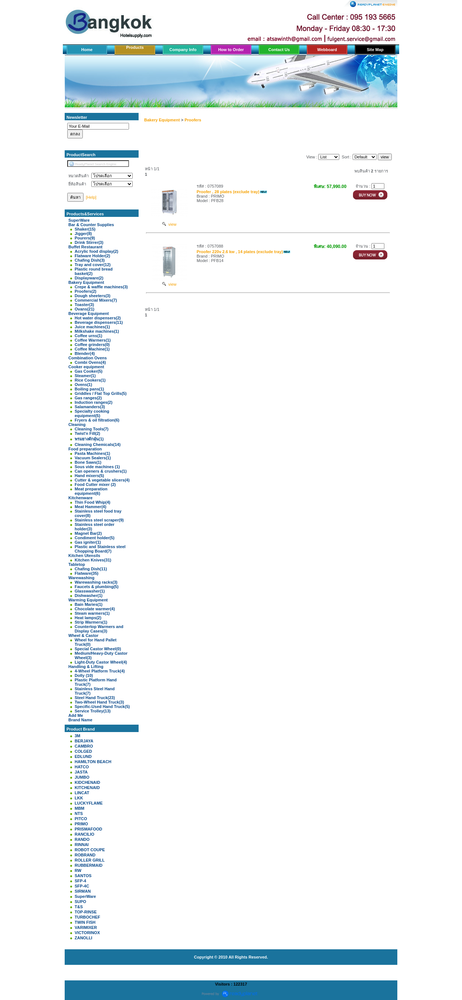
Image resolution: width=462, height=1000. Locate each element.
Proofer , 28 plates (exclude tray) (228, 191)
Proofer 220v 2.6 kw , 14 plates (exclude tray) (240, 251)
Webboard (327, 49)
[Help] (91, 197)
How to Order (231, 49)
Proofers (192, 120)
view (169, 224)
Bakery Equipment (162, 120)
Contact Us (279, 49)
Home (87, 49)
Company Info (182, 49)
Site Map (375, 49)
